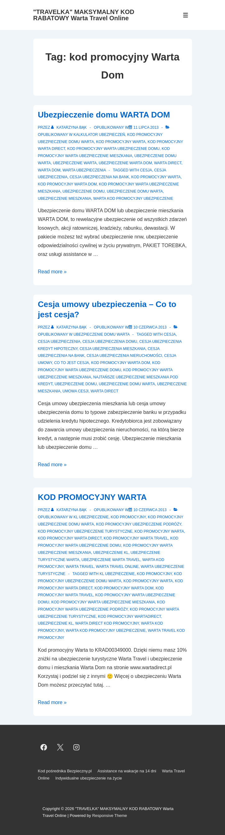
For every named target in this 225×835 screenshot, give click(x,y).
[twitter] (60, 747)
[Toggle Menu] (186, 15)
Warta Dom (49, 170)
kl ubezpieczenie (117, 574)
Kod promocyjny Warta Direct (70, 538)
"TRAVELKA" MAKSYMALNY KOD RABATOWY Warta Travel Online (83, 15)
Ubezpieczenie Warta (74, 163)
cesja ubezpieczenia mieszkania (113, 349)
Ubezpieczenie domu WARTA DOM (104, 114)
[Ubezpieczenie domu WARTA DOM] (146, 127)
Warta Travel (80, 566)
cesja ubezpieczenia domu (109, 341)
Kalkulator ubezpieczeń (99, 134)
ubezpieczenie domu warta (135, 191)
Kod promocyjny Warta (121, 142)
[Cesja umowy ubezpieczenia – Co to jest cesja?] (150, 327)
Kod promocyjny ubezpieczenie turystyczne (85, 531)
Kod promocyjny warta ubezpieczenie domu (113, 148)
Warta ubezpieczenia (84, 170)
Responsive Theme (109, 815)
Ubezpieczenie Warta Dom (125, 163)
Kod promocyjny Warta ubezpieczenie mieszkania (103, 602)
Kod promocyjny (128, 517)
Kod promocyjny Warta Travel (136, 538)
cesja (146, 170)
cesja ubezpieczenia (59, 341)
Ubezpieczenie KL (111, 552)
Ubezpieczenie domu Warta (101, 334)
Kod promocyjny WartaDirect (129, 616)
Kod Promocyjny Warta (156, 177)
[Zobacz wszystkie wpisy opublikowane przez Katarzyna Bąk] (69, 127)
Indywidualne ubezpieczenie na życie (88, 778)
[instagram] (76, 747)
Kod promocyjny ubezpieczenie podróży (138, 524)
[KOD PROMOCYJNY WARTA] (150, 510)
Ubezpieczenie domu (84, 191)
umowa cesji (76, 391)
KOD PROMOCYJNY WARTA (92, 497)
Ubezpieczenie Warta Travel (111, 560)
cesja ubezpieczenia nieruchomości (124, 355)
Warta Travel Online (117, 566)
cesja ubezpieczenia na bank (99, 177)
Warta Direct (167, 163)
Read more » (52, 271)
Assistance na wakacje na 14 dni (126, 771)
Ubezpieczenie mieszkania (64, 198)
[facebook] (44, 747)
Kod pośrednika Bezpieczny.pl (65, 771)
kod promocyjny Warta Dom (67, 184)
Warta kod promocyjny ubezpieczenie (133, 198)
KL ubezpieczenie (91, 517)
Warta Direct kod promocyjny (107, 623)
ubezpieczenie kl (55, 623)
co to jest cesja (71, 363)
